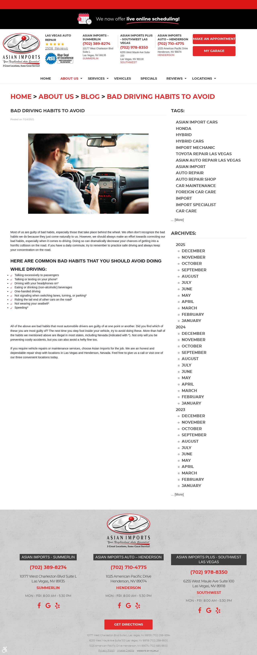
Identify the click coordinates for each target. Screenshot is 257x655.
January (191, 328)
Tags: (178, 118)
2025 (180, 252)
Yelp (57, 606)
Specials (149, 85)
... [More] (177, 227)
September (194, 277)
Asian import (191, 174)
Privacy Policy (106, 650)
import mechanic (195, 155)
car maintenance (196, 193)
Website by (148, 651)
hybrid (184, 142)
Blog (90, 104)
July (186, 290)
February (193, 322)
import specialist (196, 212)
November (193, 264)
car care (186, 218)
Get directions (128, 624)
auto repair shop (196, 186)
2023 (180, 417)
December (193, 258)
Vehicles (122, 85)
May (186, 303)
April (188, 309)
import (184, 206)
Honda (183, 136)
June (187, 296)
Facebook (39, 606)
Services (96, 85)
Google (48, 606)
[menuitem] (47, 86)
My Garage (214, 58)
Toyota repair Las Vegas (204, 161)
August (190, 283)
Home (45, 85)
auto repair (190, 180)
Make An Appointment (214, 46)
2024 (181, 334)
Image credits (125, 650)
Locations (202, 85)
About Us (69, 85)
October (192, 271)
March (189, 315)
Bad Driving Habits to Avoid (161, 104)
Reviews (175, 85)
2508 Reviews (56, 55)
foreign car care (196, 199)
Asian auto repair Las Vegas (208, 167)
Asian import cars (197, 129)
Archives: (183, 240)
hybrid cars (190, 148)
